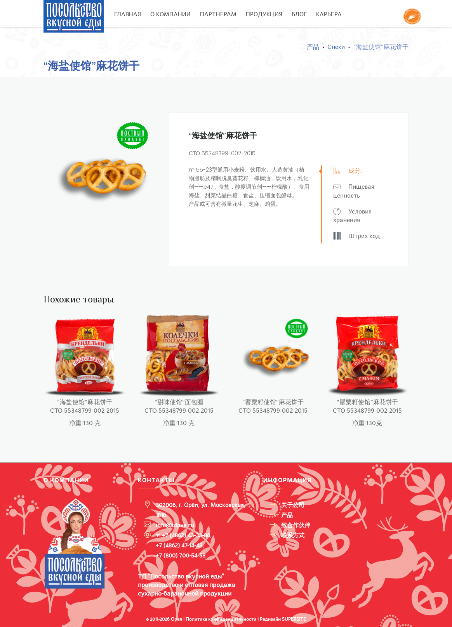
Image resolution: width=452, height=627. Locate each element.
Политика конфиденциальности (221, 619)
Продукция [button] (264, 14)
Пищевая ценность (353, 191)
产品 (313, 47)
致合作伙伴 (295, 525)
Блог (299, 14)
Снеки (336, 47)
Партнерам (218, 14)
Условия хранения (352, 215)
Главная (127, 14)
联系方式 (292, 535)
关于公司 (292, 505)
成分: (347, 171)
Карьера (329, 14)
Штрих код (356, 236)
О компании (170, 14)
